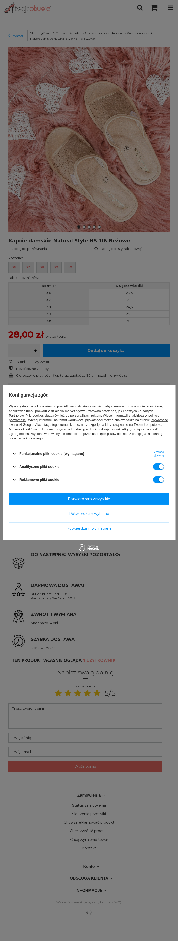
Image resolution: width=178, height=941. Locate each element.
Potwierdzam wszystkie (89, 498)
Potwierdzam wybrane (89, 513)
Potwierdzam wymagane (89, 528)
